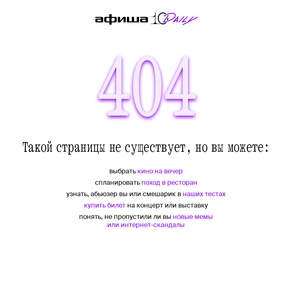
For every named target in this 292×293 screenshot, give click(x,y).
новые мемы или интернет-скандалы (160, 220)
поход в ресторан (169, 182)
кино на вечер (160, 171)
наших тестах (204, 194)
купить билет (105, 205)
